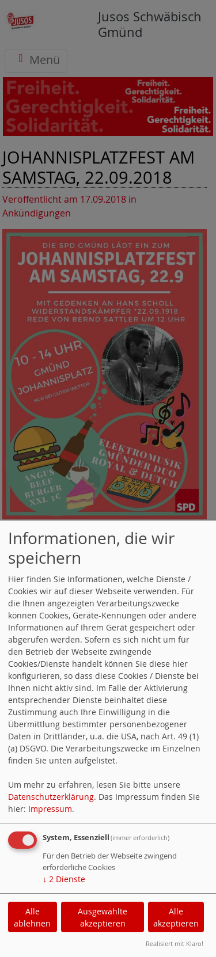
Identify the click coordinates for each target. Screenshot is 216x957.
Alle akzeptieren (176, 917)
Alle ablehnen (32, 917)
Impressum (50, 808)
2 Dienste (64, 879)
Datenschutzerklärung (51, 796)
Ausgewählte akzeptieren (102, 917)
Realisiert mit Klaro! (174, 943)
